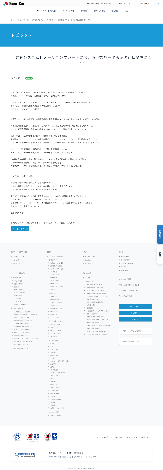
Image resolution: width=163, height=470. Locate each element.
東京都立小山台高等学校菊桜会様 (95, 331)
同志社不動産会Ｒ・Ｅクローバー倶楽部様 (98, 325)
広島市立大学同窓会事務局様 (94, 302)
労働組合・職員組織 (20, 304)
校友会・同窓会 (18, 290)
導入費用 (123, 267)
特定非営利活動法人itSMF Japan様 (96, 293)
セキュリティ (16, 263)
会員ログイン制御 (55, 330)
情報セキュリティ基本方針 (126, 437)
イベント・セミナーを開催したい (23, 329)
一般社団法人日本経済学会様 (94, 287)
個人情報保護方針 (104, 437)
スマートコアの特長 (18, 256)
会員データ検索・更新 (56, 269)
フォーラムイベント (56, 349)
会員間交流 (53, 314)
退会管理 (52, 402)
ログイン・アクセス (56, 327)
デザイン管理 (54, 283)
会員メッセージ (54, 311)
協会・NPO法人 (18, 284)
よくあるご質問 (125, 279)
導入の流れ (88, 260)
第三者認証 (53, 336)
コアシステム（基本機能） (56, 256)
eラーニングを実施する (21, 344)
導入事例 (115, 11)
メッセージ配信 (54, 275)
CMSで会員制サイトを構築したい (23, 321)
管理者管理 (53, 278)
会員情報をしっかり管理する (22, 312)
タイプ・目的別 (69, 11)
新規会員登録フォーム (56, 308)
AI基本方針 (145, 437)
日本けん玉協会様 (91, 314)
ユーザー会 (17, 298)
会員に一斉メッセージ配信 (22, 318)
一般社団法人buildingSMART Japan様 (96, 311)
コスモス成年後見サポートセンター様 (97, 320)
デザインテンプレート (56, 286)
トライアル (135, 319)
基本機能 (84, 11)
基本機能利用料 (125, 260)
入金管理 (52, 364)
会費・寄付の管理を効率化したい (23, 326)
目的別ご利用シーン (18, 308)
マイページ (53, 297)
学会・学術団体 (18, 281)
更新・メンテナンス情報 (132, 331)
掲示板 (52, 367)
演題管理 (52, 352)
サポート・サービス (91, 256)
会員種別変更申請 (55, 399)
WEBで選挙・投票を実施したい (23, 341)
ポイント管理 (54, 355)
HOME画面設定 (54, 299)
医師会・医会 (18, 296)
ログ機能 (52, 289)
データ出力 (53, 272)
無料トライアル (125, 4)
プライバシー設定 (55, 333)
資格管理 (52, 381)
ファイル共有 (54, 305)
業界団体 (16, 287)
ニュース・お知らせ (56, 302)
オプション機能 (100, 11)
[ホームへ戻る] (38, 10)
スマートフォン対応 (56, 317)
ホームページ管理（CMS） (58, 373)
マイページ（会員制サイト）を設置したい (26, 315)
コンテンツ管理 (54, 281)
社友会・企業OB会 (19, 293)
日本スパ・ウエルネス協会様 (94, 317)
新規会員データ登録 (56, 266)
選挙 (51, 379)
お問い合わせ (145, 4)
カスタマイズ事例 (55, 415)
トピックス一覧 (23, 20)
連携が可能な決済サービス (20, 348)
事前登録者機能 (54, 393)
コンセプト (16, 260)
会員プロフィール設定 (56, 263)
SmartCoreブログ (125, 296)
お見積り (135, 313)
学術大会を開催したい (20, 335)
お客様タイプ (17, 278)
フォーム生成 (54, 376)
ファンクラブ (18, 301)
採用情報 (78, 453)
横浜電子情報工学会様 (92, 323)
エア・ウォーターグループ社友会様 (96, 334)
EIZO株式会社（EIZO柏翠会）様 (95, 290)
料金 (127, 11)
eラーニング (53, 384)
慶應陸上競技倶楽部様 (92, 328)
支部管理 (52, 396)
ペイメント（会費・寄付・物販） (59, 361)
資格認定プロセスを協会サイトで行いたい (26, 338)
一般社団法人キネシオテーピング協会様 (97, 296)
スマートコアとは (50, 11)
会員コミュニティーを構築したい (23, 332)
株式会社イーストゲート (60, 453)
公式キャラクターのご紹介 (129, 290)
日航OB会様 (89, 308)
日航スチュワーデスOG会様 (94, 284)
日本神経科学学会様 (92, 299)
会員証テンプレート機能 (57, 408)
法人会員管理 (54, 370)
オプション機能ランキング (129, 284)
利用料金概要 (125, 256)
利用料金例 (124, 270)
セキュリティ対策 (55, 324)
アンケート (53, 358)
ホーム (13, 20)
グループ (52, 343)
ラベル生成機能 (54, 387)
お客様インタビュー (91, 281)
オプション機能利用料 (127, 263)
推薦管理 (52, 405)
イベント (52, 346)
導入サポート (89, 263)
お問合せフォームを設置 (21, 323)
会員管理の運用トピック (132, 341)
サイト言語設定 (54, 390)
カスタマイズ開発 (54, 412)
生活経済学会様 (90, 305)
